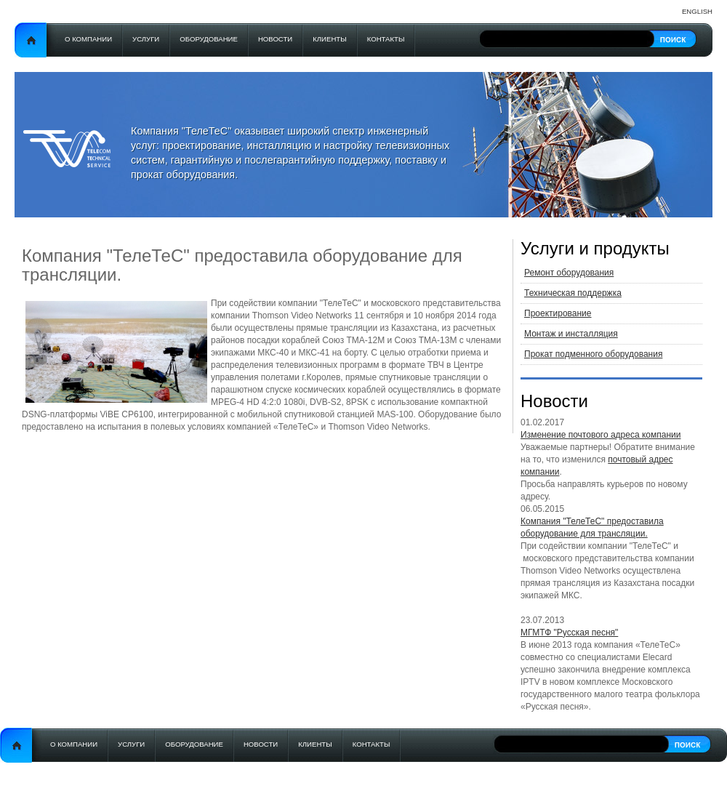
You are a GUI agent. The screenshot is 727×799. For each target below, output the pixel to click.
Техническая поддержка (573, 293)
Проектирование (558, 313)
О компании (88, 39)
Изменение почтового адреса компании (600, 435)
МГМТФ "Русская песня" (569, 632)
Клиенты (329, 39)
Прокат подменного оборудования (593, 354)
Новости (275, 39)
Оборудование (209, 39)
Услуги (145, 39)
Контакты (386, 39)
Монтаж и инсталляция (571, 334)
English (697, 11)
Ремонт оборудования (569, 273)
